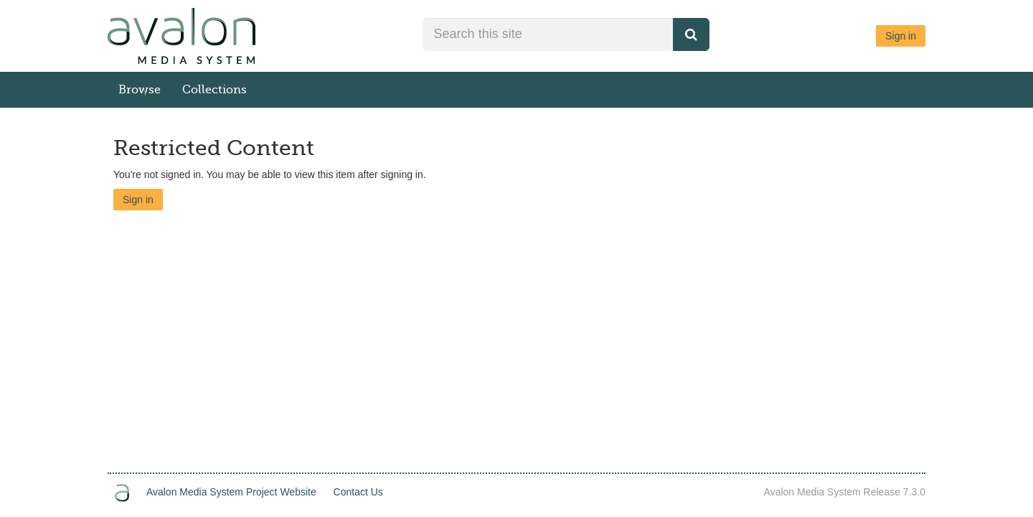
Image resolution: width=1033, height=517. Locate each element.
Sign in (900, 36)
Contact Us (358, 492)
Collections (214, 89)
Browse (139, 89)
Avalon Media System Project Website (231, 492)
